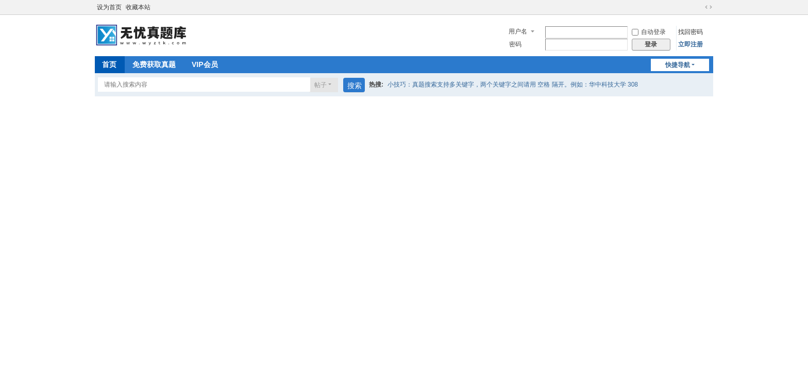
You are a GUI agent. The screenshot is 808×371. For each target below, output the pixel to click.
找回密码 (690, 32)
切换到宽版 (708, 7)
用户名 (518, 31)
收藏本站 (138, 7)
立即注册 (690, 44)
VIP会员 (205, 64)
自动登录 (649, 32)
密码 (515, 44)
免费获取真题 (154, 64)
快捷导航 (677, 65)
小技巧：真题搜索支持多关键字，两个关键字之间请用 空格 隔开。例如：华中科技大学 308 (513, 84)
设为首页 (109, 7)
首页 (109, 64)
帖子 (320, 85)
